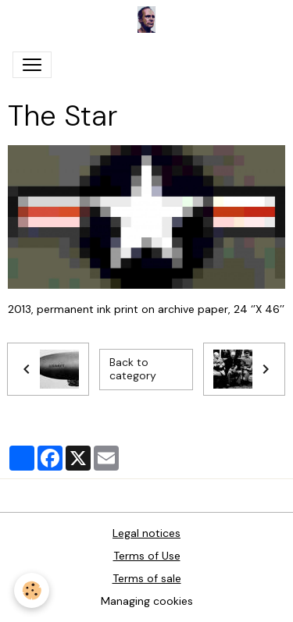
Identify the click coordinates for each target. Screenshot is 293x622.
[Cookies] (31, 590)
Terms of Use (146, 556)
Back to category (132, 369)
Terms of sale (147, 578)
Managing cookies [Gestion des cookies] (147, 601)
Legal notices (146, 533)
